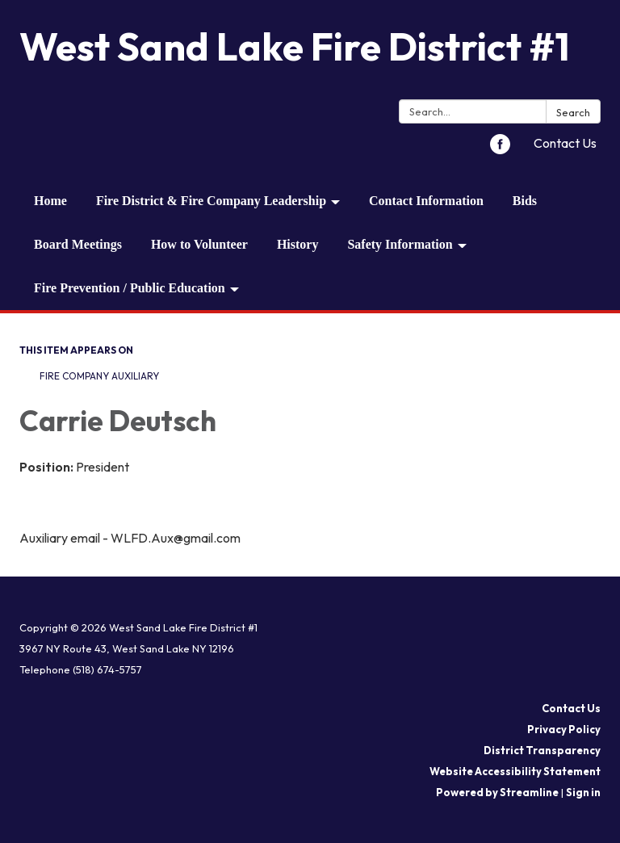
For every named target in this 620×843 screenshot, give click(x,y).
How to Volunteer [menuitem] (199, 244)
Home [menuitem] (50, 201)
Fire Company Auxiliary (99, 376)
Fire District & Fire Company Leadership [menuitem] (211, 201)
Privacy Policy (564, 729)
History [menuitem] (298, 244)
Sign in (583, 792)
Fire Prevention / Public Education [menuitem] (129, 288)
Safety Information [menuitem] (399, 244)
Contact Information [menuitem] (426, 201)
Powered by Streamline (497, 792)
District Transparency (542, 750)
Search (573, 112)
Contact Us (565, 143)
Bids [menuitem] (525, 201)
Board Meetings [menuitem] (78, 244)
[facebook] (500, 149)
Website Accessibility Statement (515, 771)
